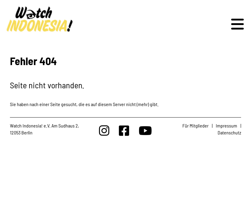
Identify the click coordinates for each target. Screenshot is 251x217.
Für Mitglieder (195, 125)
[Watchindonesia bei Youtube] (145, 130)
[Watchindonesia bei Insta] (104, 130)
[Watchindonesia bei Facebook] (124, 130)
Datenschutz (229, 132)
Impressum (226, 125)
